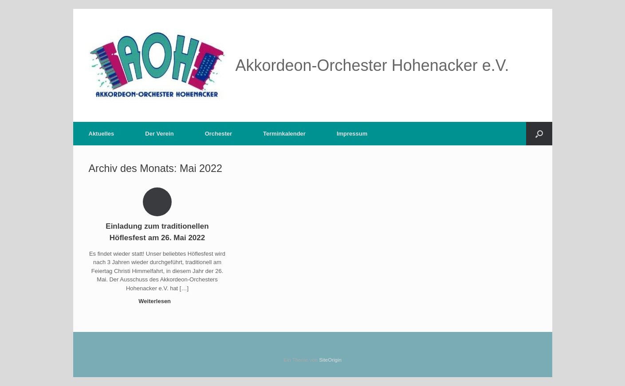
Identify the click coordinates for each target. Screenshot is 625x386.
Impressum (352, 133)
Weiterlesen (157, 301)
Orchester (218, 133)
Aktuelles (101, 133)
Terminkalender (284, 133)
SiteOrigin (330, 360)
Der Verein (159, 133)
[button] (539, 133)
